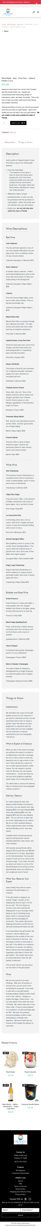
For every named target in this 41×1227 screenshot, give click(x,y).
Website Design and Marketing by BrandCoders (20, 1225)
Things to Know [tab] (25, 142)
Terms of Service (20, 1186)
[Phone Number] (34, 12)
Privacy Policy (20, 1194)
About (20, 1181)
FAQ (20, 1184)
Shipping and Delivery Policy (20, 1192)
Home (4, 24)
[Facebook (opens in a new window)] (25, 1199)
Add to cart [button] (6, 1053)
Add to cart (16, 123)
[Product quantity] (5, 123)
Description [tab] (10, 142)
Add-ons (20, 24)
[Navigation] (38, 12)
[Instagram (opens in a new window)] (29, 1199)
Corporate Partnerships (20, 1173)
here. (17, 999)
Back (5, 31)
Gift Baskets (11, 24)
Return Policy (20, 1189)
